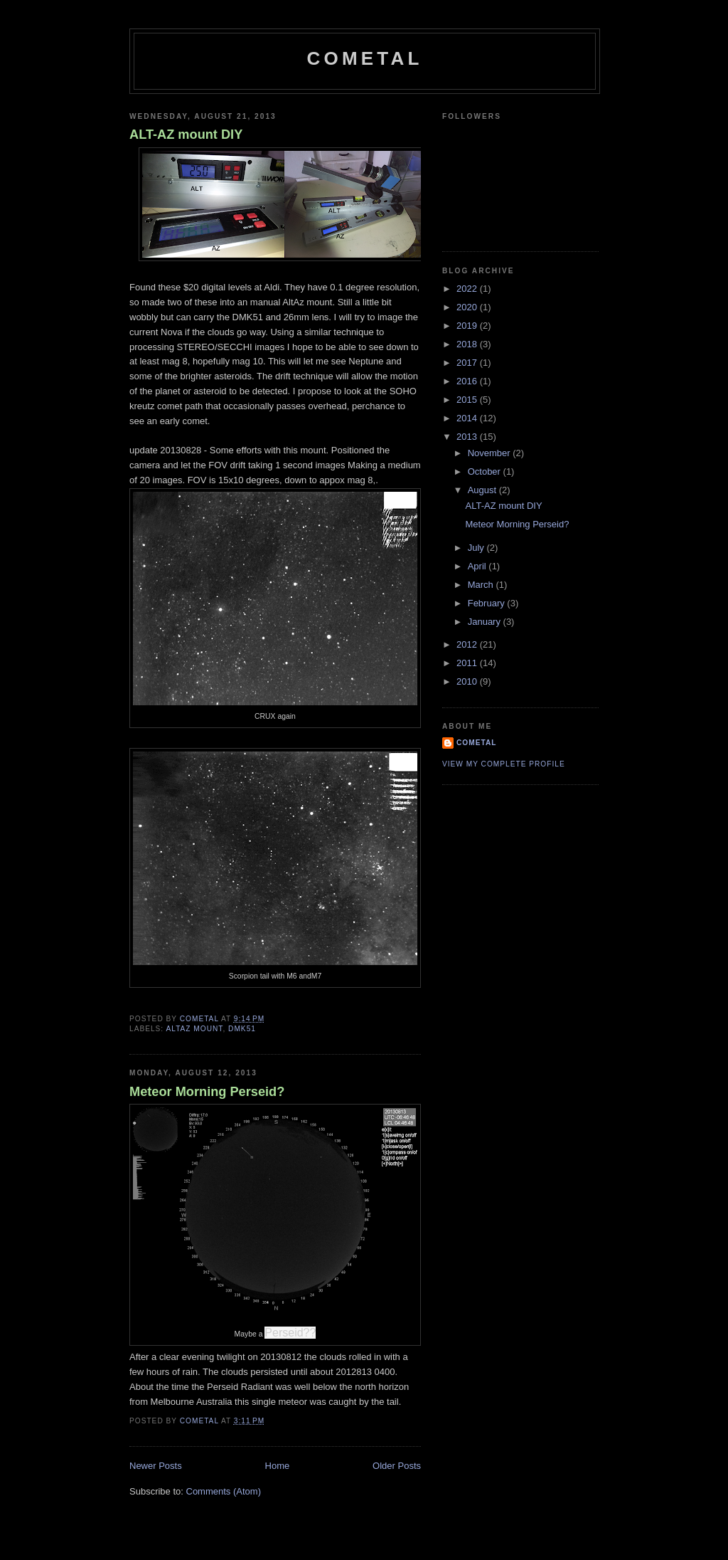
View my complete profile (503, 764)
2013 (468, 436)
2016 (468, 381)
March (482, 584)
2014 (468, 418)
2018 (468, 344)
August (483, 490)
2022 (468, 288)
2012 (468, 644)
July (477, 547)
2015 (468, 399)
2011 (468, 663)
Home (277, 1465)
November (490, 453)
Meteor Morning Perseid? (206, 1092)
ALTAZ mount (194, 1029)
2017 (468, 362)
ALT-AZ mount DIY (185, 134)
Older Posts (397, 1465)
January (485, 621)
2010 (468, 681)
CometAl (364, 58)
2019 (468, 325)
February (488, 603)
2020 (468, 307)
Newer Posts (155, 1465)
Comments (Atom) (223, 1491)
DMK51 (242, 1029)
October (485, 471)
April (478, 566)
